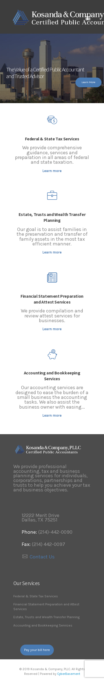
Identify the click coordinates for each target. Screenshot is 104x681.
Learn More (88, 82)
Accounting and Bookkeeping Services (52, 375)
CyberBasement (68, 674)
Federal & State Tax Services (52, 138)
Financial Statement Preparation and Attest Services (52, 299)
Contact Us (42, 557)
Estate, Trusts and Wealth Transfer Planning (52, 217)
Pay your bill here (37, 650)
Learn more (52, 171)
